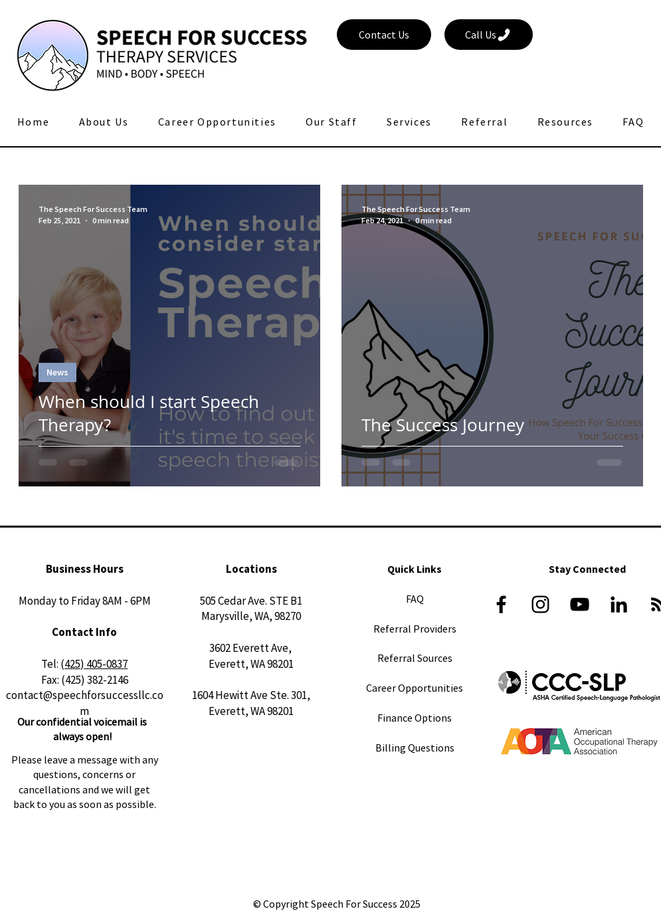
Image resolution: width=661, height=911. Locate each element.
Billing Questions (414, 747)
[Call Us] (488, 34)
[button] (331, 121)
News (57, 372)
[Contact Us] (384, 34)
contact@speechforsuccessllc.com (84, 703)
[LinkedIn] (618, 604)
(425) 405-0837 (94, 664)
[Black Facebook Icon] (501, 604)
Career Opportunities (414, 687)
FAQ (415, 598)
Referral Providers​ (414, 628)
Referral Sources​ (414, 657)
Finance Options (414, 717)
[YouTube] (579, 604)
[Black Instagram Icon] (540, 604)
